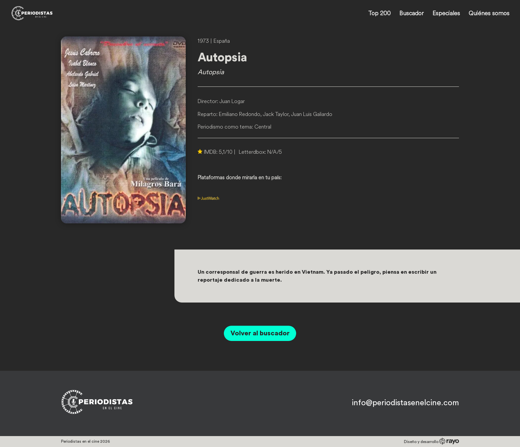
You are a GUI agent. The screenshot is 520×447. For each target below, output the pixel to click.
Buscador (411, 14)
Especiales (446, 14)
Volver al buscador (260, 333)
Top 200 (379, 14)
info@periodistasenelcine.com (405, 403)
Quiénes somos (489, 14)
